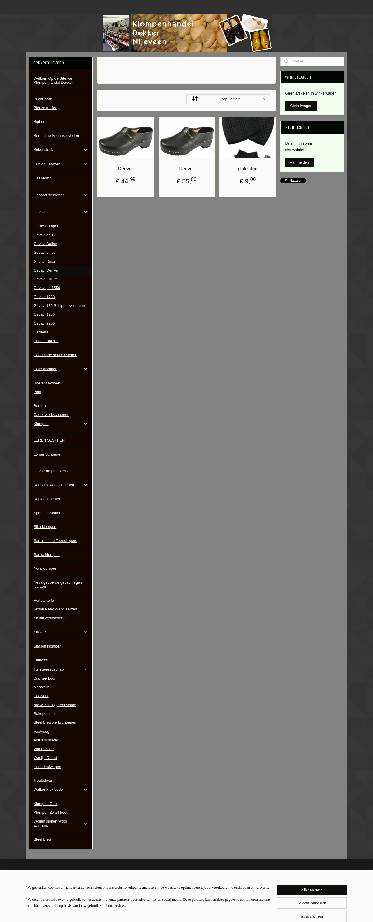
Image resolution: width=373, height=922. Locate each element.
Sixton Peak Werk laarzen (55, 609)
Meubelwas (43, 780)
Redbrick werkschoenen (60, 485)
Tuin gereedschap (60, 669)
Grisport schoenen (60, 195)
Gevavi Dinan (45, 261)
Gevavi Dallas (45, 244)
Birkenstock (60, 149)
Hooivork (41, 696)
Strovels (60, 632)
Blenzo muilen (45, 108)
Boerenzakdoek (47, 383)
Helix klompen (60, 369)
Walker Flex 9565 (60, 789)
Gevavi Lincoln (46, 252)
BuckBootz (43, 99)
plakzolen (248, 168)
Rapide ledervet (47, 499)
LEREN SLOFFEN (49, 440)
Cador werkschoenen (51, 414)
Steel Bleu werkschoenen (55, 722)
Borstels (40, 405)
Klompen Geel (45, 804)
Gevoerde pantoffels (51, 471)
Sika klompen (45, 526)
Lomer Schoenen (48, 454)
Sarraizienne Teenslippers (55, 540)
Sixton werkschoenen (52, 618)
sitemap (169, 911)
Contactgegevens (43, 888)
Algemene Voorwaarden (49, 883)
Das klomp (42, 178)
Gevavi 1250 (44, 314)
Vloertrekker (44, 749)
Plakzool (41, 660)
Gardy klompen (46, 226)
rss (180, 911)
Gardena (41, 332)
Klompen (60, 423)
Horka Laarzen (46, 341)
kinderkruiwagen (47, 766)
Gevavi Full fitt (45, 279)
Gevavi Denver (46, 270)
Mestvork (41, 687)
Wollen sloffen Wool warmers (60, 823)
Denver (125, 168)
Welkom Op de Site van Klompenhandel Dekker (53, 80)
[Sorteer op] (229, 99)
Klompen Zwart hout (50, 812)
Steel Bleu (42, 839)
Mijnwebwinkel (244, 911)
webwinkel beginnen (199, 911)
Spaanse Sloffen (47, 513)
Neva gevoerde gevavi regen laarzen (58, 584)
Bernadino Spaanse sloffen (56, 135)
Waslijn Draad (45, 757)
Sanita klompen (47, 554)
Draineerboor (45, 678)
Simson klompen (47, 646)
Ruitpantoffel (44, 600)
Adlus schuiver (46, 740)
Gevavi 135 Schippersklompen (59, 305)
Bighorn (40, 121)
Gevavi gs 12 (45, 235)
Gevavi (60, 212)
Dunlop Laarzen (60, 164)
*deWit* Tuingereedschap (55, 705)
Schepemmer (45, 713)
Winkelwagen (301, 106)
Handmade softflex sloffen (55, 355)
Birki (37, 392)
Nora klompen (45, 568)
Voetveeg (41, 731)
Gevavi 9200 (44, 323)
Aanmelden (299, 162)
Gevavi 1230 (44, 297)
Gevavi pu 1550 (47, 288)
